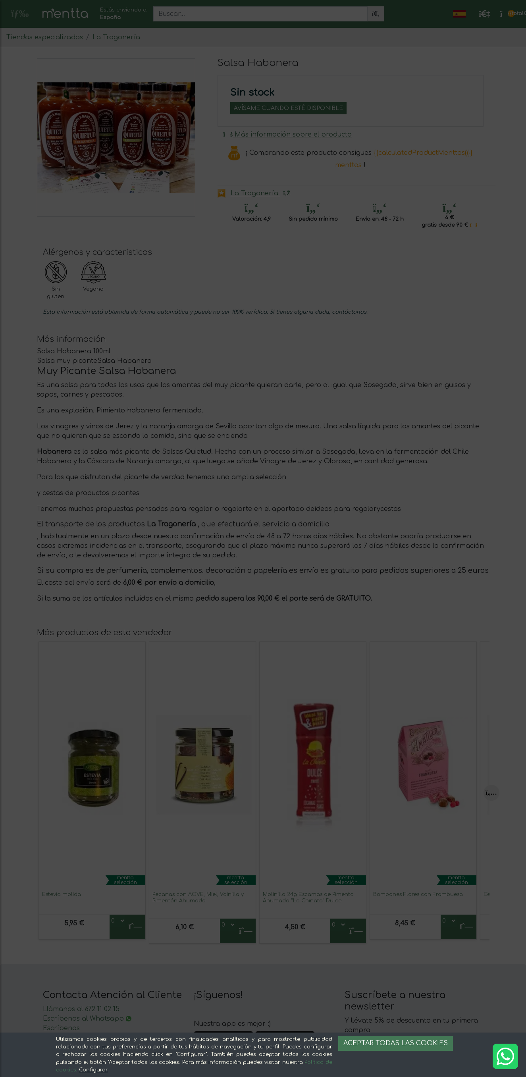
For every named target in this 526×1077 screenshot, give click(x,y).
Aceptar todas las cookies (395, 1043)
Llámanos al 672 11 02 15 (81, 1009)
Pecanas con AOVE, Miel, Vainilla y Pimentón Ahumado (198, 897)
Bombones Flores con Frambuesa (418, 894)
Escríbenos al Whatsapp (87, 1018)
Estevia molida (61, 894)
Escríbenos (61, 1028)
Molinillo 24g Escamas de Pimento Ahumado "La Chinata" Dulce (308, 897)
